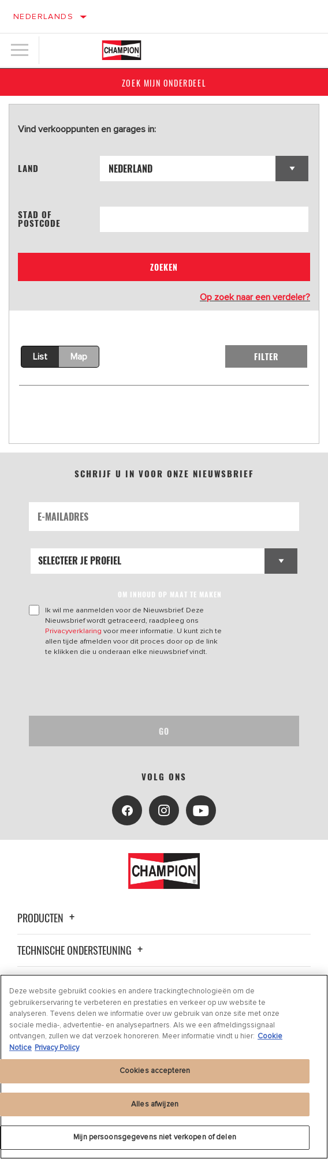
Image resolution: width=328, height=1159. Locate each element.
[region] (164, 1066)
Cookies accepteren (155, 1070)
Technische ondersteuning (81, 950)
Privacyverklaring (73, 630)
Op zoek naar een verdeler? (255, 297)
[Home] (121, 50)
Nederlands (43, 16)
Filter (266, 356)
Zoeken (164, 267)
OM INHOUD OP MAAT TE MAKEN (170, 594)
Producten (47, 917)
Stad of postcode (39, 218)
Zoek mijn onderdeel (164, 83)
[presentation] (125, 686)
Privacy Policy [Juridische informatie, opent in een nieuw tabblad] (57, 1047)
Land (28, 168)
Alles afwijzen (154, 1104)
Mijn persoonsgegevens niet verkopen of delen (154, 1137)
